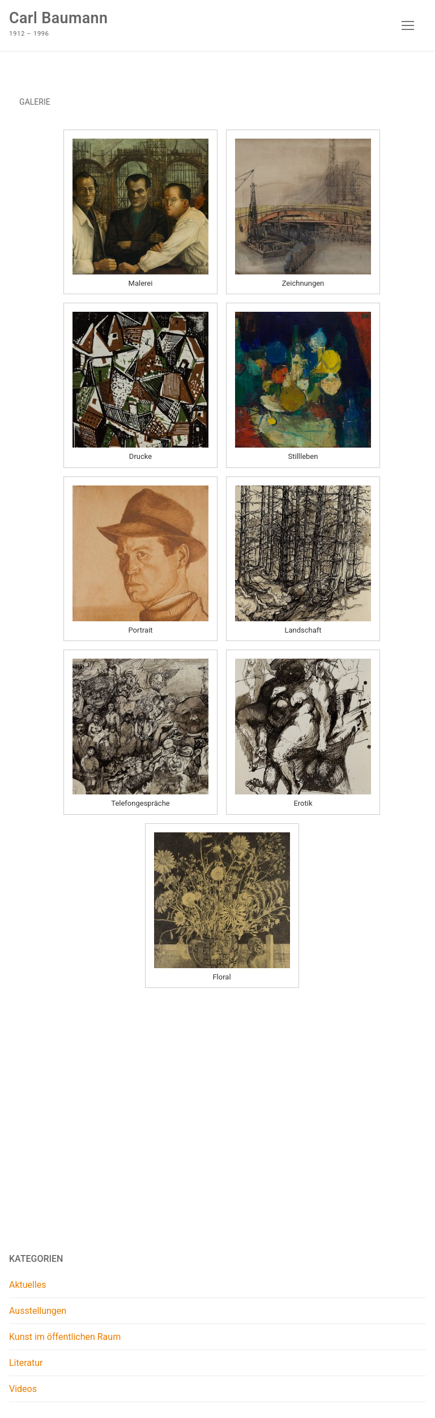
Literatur (26, 1362)
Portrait (140, 630)
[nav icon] (408, 25)
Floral (221, 977)
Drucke (140, 456)
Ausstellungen (37, 1310)
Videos (23, 1388)
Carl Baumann (58, 18)
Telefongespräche (140, 803)
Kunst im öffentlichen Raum (65, 1336)
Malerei (141, 283)
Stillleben (303, 456)
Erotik (302, 803)
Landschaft (302, 630)
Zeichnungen (303, 283)
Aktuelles (27, 1284)
